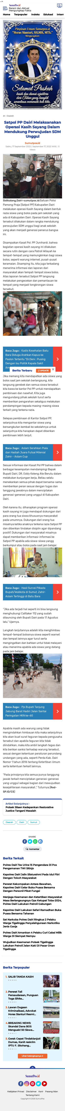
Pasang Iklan (51, 1091)
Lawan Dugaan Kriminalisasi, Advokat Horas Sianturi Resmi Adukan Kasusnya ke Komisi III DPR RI (22, 1011)
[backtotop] (33, 1069)
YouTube (47, 1085)
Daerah (9, 822)
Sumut (33, 822)
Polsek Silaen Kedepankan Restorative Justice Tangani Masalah (29, 809)
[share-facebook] (24, 841)
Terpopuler (20, 14)
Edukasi (48, 14)
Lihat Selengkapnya (32, 1056)
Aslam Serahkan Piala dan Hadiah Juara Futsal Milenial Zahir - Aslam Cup (26, 452)
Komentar (32, 849)
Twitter (40, 1085)
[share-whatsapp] (35, 841)
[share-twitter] (30, 841)
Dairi (21, 822)
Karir (40, 1091)
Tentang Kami (32, 1095)
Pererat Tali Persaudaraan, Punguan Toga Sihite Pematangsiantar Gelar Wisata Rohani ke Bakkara (23, 995)
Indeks (35, 14)
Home (6, 14)
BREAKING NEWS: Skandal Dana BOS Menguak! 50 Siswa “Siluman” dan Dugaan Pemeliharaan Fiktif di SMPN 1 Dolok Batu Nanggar (22, 1026)
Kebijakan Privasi (15, 1091)
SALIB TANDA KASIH (21, 976)
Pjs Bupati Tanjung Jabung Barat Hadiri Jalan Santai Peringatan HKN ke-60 (25, 711)
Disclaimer (31, 1091)
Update (43, 370)
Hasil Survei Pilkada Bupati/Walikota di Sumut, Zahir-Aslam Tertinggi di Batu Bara (25, 592)
